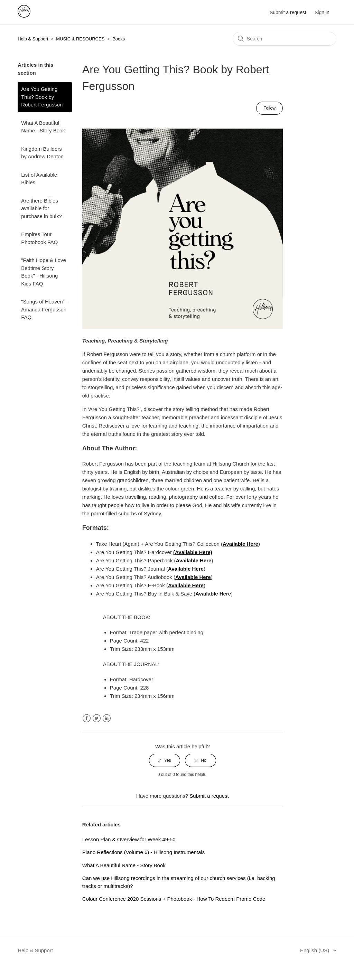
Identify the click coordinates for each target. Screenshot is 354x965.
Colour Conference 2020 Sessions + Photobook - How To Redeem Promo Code (174, 899)
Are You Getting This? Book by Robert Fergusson (42, 96)
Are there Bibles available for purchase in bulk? (41, 208)
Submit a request (288, 12)
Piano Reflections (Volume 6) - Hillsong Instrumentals (143, 852)
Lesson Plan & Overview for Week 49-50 (129, 839)
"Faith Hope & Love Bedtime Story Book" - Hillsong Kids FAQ (43, 272)
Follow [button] (269, 108)
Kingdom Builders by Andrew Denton (42, 153)
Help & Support (33, 38)
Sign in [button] (322, 12)
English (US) (315, 950)
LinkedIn (106, 718)
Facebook (86, 718)
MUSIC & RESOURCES (80, 38)
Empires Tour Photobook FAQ (39, 238)
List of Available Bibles (39, 179)
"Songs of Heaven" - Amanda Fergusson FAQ (44, 309)
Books (118, 38)
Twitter (96, 718)
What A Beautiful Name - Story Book (43, 127)
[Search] (284, 39)
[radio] (164, 760)
